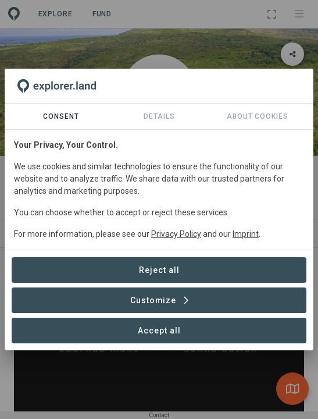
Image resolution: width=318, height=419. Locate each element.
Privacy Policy (176, 234)
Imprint (246, 234)
